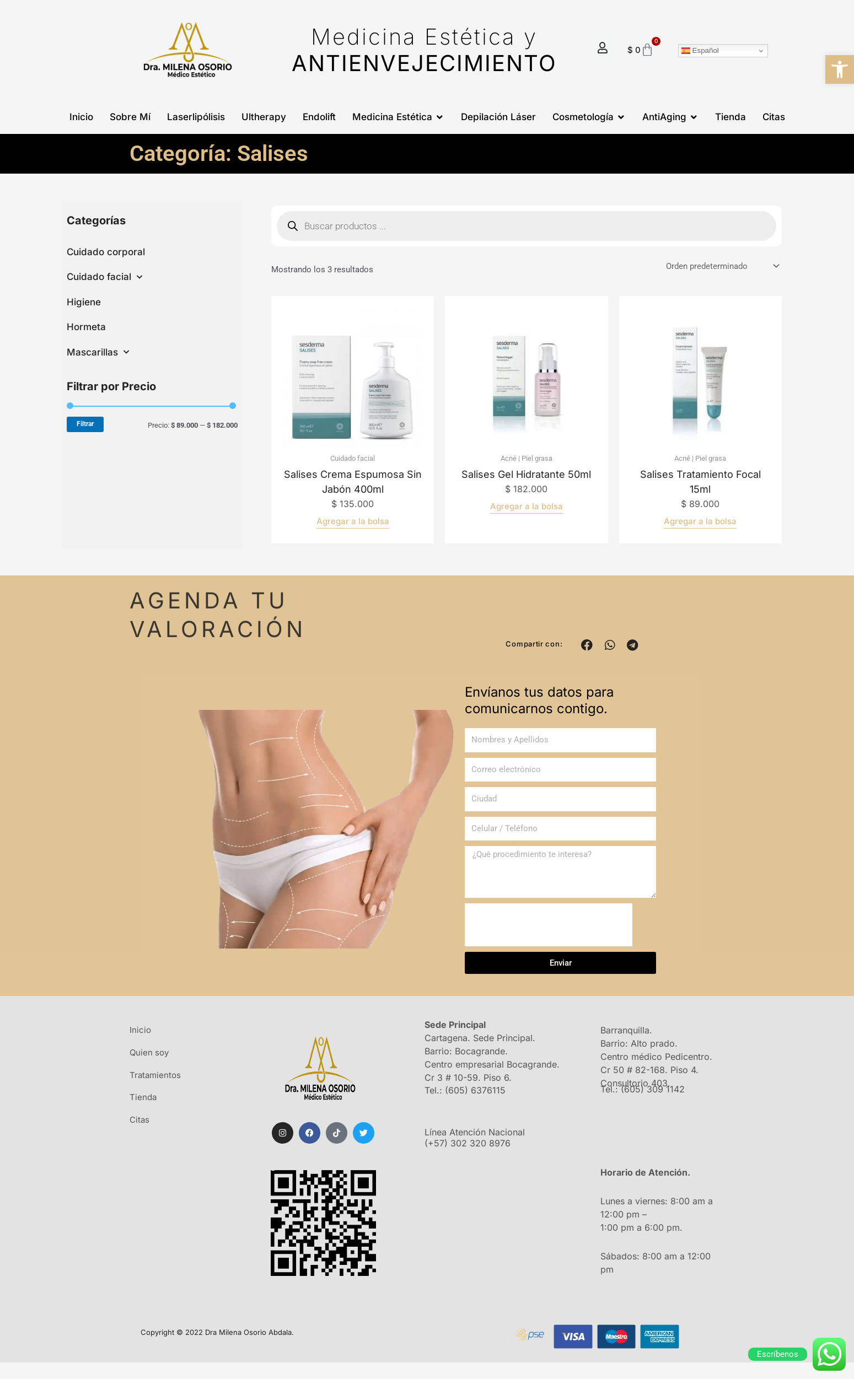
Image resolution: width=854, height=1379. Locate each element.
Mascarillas (98, 352)
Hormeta (86, 326)
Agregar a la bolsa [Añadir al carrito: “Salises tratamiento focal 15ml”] (700, 521)
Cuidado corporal (106, 251)
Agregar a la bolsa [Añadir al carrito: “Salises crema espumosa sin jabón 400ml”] (352, 521)
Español (700, 50)
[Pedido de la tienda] (722, 266)
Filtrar (85, 424)
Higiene (84, 302)
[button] (839, 69)
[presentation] (548, 924)
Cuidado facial (104, 277)
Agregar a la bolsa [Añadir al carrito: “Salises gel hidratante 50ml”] (526, 506)
